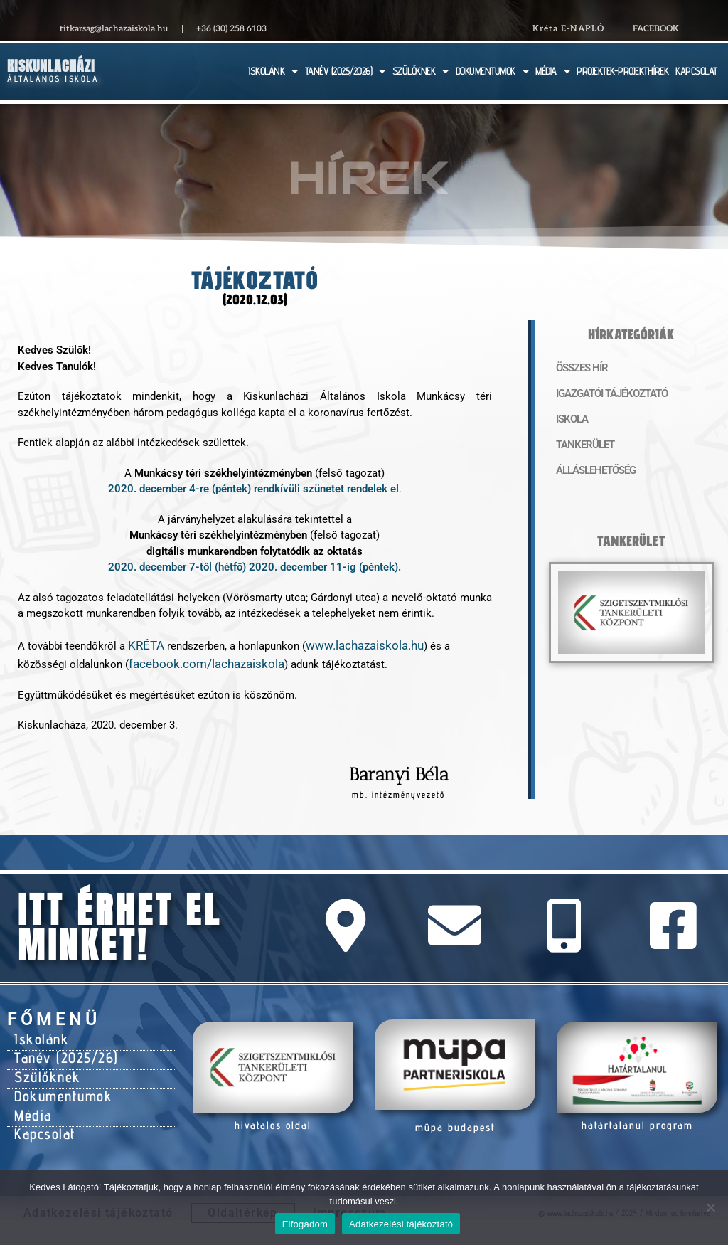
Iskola (568, 420)
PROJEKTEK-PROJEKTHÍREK (622, 71)
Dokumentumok (55, 1079)
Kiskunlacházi (51, 66)
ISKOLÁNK (273, 71)
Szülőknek (42, 1063)
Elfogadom (305, 1224)
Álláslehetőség (587, 471)
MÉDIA (552, 71)
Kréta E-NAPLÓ (568, 28)
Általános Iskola (53, 78)
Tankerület (578, 445)
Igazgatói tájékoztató (598, 394)
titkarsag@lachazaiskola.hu (114, 28)
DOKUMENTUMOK (492, 71)
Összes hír (576, 369)
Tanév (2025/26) (58, 1048)
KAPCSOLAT (696, 71)
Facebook (656, 28)
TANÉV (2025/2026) (345, 71)
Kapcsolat (41, 1110)
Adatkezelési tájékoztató (401, 1224)
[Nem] (710, 1207)
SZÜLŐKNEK (420, 71)
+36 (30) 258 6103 (231, 28)
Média (30, 1095)
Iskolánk (37, 1032)
